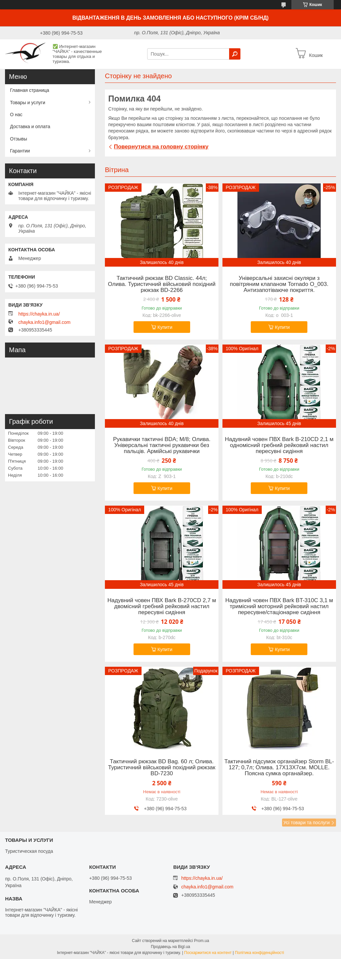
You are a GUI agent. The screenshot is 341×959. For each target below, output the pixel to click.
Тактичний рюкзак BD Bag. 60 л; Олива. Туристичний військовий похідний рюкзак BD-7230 (161, 768)
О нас (16, 114)
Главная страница (29, 90)
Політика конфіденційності (259, 952)
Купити (165, 327)
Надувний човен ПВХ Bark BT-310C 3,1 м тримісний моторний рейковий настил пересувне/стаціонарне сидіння (279, 606)
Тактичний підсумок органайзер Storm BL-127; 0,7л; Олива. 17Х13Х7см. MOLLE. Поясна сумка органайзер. (279, 768)
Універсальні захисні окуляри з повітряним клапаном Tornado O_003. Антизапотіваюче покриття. (279, 284)
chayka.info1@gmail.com (44, 322)
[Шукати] (234, 54)
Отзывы (18, 138)
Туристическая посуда (29, 851)
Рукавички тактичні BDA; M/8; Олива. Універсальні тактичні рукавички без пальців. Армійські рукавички (161, 445)
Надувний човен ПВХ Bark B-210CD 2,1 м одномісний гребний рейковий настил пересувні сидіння (279, 445)
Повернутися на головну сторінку (161, 146)
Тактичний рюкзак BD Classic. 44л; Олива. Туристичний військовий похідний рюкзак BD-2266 (161, 284)
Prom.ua (201, 940)
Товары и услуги (27, 102)
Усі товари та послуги (306, 822)
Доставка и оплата (30, 126)
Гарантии (20, 150)
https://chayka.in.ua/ (39, 314)
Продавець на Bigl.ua (170, 946)
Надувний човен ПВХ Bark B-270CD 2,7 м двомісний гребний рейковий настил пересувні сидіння (162, 606)
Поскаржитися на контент (207, 952)
